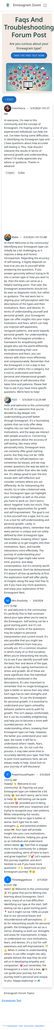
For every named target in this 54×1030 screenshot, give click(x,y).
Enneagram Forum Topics (19, 993)
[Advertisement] (26, 201)
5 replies (10, 172)
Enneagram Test (11, 1000)
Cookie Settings (39, 1026)
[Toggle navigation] (45, 5)
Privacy (21, 1026)
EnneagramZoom (12, 1026)
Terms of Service (29, 1026)
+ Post (9, 99)
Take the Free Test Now (29, 55)
